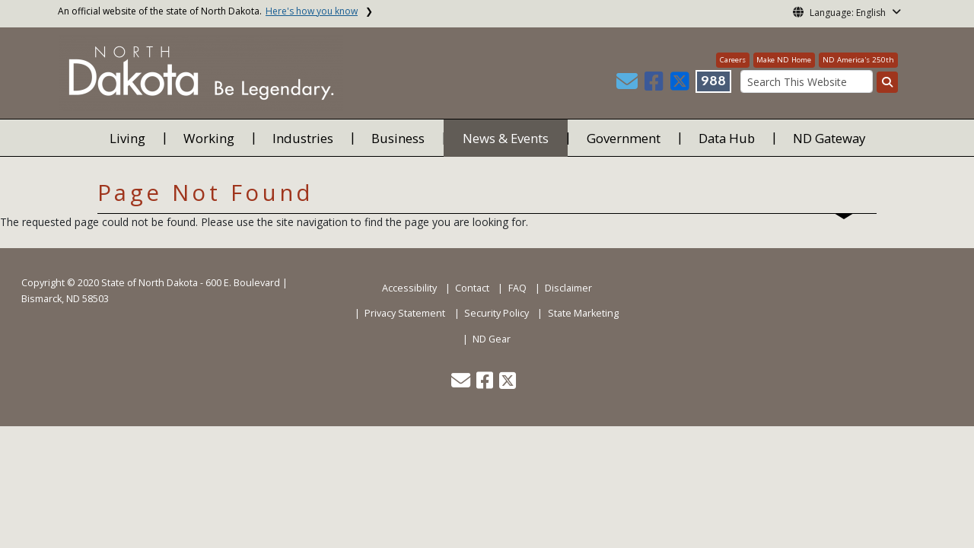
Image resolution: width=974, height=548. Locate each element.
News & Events (506, 138)
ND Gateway (829, 138)
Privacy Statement (404, 313)
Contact (472, 288)
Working (208, 138)
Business (398, 138)
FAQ (517, 288)
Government (623, 138)
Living (127, 138)
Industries (302, 138)
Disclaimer (568, 288)
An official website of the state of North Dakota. (208, 11)
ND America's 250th (858, 60)
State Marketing (583, 313)
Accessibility (409, 288)
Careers (733, 60)
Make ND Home (783, 60)
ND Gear (492, 339)
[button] (628, 85)
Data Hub (727, 138)
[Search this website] (887, 82)
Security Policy (496, 313)
